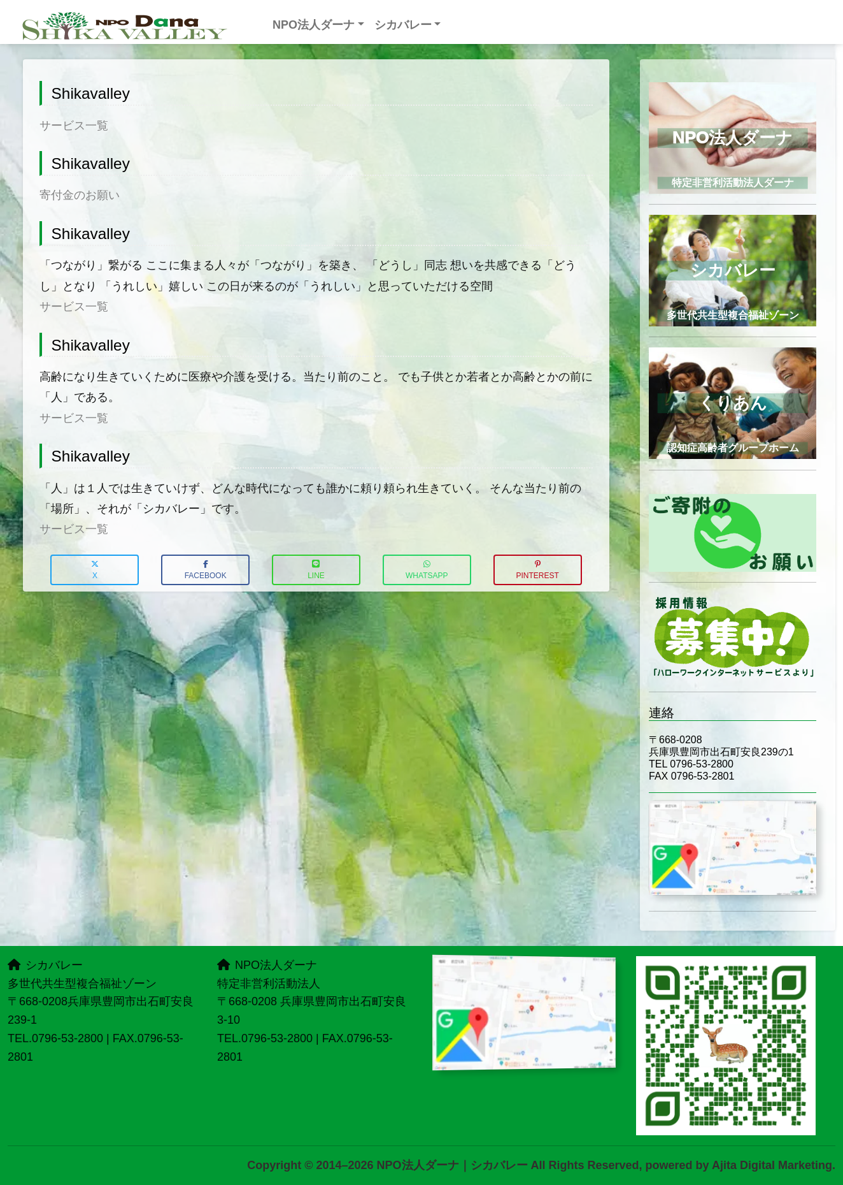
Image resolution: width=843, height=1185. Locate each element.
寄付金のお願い (79, 195)
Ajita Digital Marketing (772, 1165)
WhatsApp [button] (427, 570)
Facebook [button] (206, 570)
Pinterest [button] (537, 570)
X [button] (95, 570)
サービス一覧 (73, 125)
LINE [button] (316, 570)
